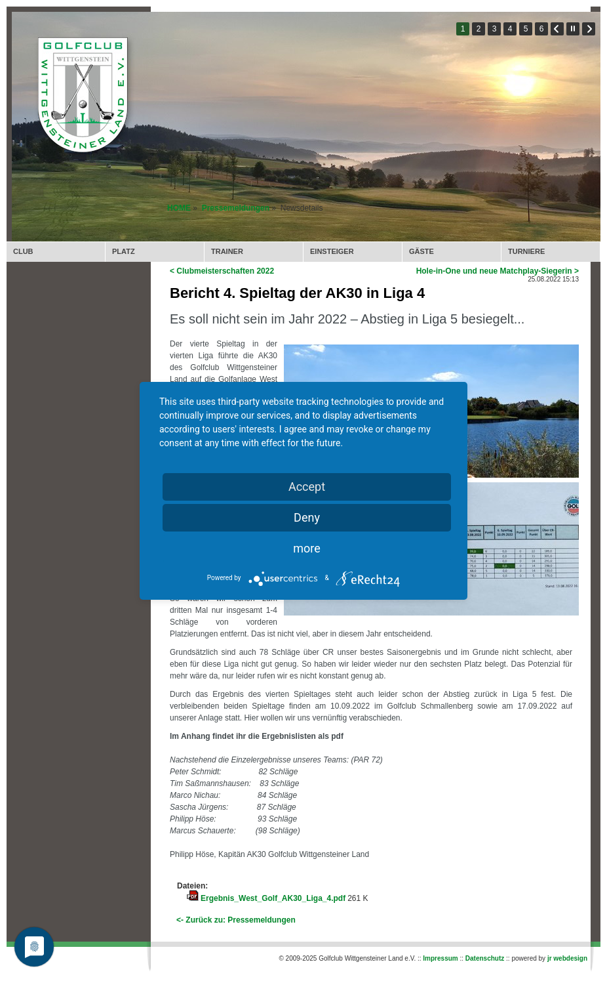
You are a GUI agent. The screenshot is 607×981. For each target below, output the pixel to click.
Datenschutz (484, 958)
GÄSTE (421, 251)
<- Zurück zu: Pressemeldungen (236, 920)
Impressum (440, 958)
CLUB (23, 251)
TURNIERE (526, 251)
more (307, 548)
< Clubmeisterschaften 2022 (222, 271)
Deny (307, 517)
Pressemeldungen (235, 208)
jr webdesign (567, 958)
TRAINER (227, 251)
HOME (179, 208)
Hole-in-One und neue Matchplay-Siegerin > (497, 271)
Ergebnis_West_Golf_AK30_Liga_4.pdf (273, 898)
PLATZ (123, 251)
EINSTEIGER (332, 251)
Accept (306, 486)
